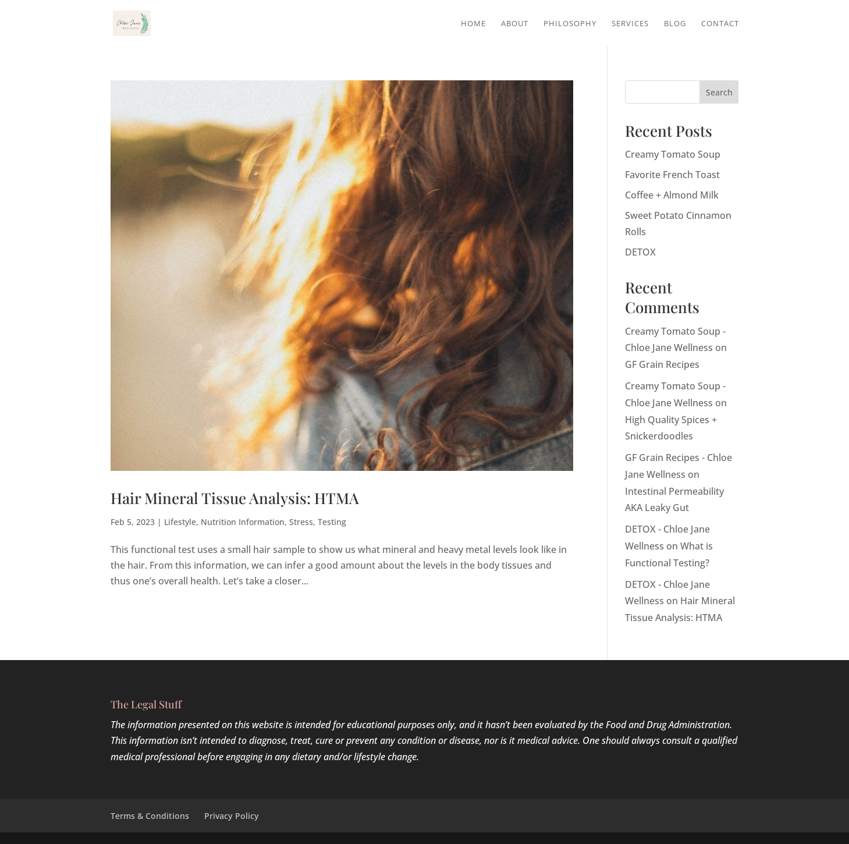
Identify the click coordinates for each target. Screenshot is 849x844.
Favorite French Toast (672, 174)
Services (630, 24)
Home (473, 24)
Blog (675, 24)
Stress (301, 521)
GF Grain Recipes (662, 364)
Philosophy (569, 24)
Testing (332, 521)
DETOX (640, 252)
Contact (720, 24)
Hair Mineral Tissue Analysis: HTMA (235, 498)
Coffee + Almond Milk (672, 195)
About (514, 24)
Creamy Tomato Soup (672, 154)
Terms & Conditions (150, 815)
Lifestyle (180, 521)
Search (719, 92)
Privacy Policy (231, 815)
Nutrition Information (243, 521)
